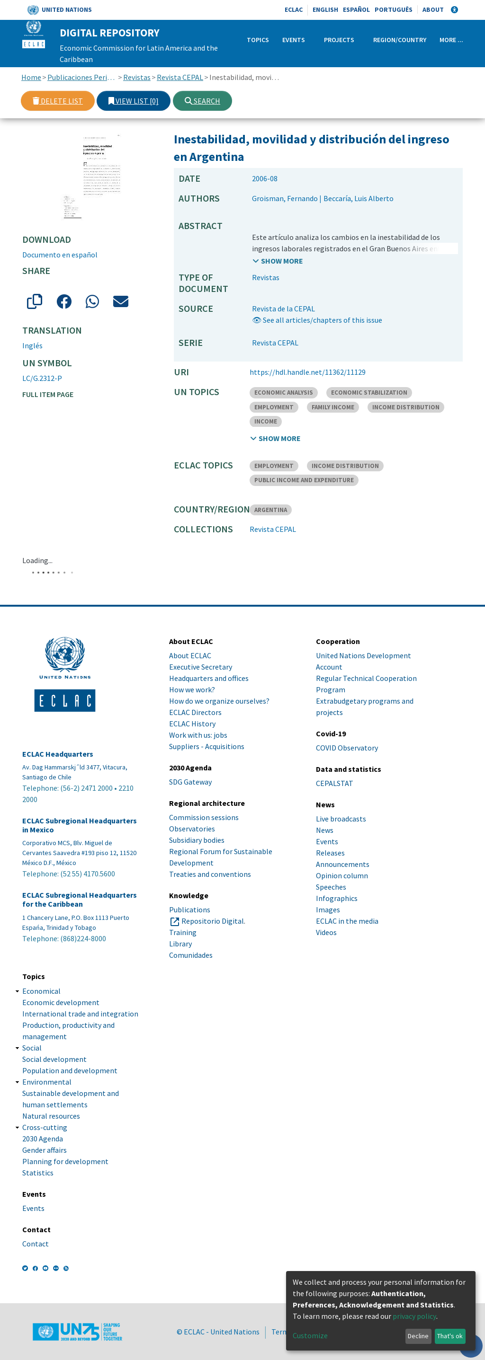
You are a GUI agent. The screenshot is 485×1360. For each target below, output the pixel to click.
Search (202, 101)
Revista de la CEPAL (283, 308)
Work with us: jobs (198, 735)
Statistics (38, 1172)
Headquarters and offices (209, 678)
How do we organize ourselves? (219, 701)
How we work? (192, 689)
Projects (339, 39)
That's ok (450, 1336)
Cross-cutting (44, 1127)
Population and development (69, 1070)
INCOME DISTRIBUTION (406, 407)
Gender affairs (44, 1150)
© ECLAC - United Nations (218, 1331)
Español (356, 9)
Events (293, 39)
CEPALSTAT (334, 783)
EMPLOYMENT (274, 407)
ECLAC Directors (195, 712)
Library (180, 943)
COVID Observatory (347, 747)
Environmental (47, 1081)
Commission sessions (204, 817)
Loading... (37, 560)
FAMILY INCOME (333, 407)
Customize (310, 1335)
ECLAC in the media (347, 921)
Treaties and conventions (210, 874)
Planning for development (65, 1161)
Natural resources (51, 1116)
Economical (41, 991)
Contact (35, 1243)
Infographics (337, 898)
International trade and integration (80, 1013)
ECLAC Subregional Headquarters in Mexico (79, 825)
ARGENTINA (270, 510)
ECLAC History (192, 723)
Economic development (60, 1002)
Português (394, 9)
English (325, 9)
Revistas (137, 77)
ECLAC (294, 9)
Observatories (192, 828)
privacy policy (414, 1316)
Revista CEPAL (180, 77)
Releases (330, 852)
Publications (189, 909)
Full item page (47, 394)
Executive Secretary (200, 666)
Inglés (32, 345)
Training (183, 932)
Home (31, 77)
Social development (54, 1059)
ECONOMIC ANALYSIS (283, 393)
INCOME (265, 421)
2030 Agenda (42, 1138)
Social (32, 1047)
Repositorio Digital (212, 921)
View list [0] (133, 101)
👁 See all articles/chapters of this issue (317, 320)
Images (328, 909)
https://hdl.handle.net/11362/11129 (308, 372)
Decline (418, 1336)
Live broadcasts (341, 818)
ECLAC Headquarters (57, 754)
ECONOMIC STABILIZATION (369, 393)
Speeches (331, 887)
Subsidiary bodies (197, 840)
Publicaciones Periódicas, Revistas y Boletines (82, 77)
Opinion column (342, 875)
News (324, 830)
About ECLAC (190, 655)
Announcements (342, 864)
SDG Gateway (190, 781)
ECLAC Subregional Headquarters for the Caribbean (79, 900)
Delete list (58, 101)
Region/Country (399, 39)
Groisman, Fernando (285, 198)
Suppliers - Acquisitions (206, 746)
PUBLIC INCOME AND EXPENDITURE (304, 480)
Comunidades (191, 955)
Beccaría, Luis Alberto (358, 198)
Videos (326, 932)
